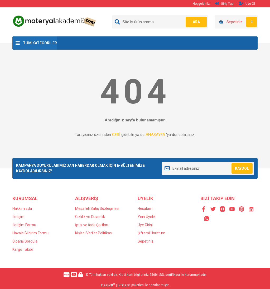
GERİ (116, 134)
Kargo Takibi (22, 249)
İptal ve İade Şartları (91, 225)
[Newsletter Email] (208, 168)
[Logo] (55, 21)
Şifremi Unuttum (151, 233)
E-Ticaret (124, 285)
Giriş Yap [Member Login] (224, 4)
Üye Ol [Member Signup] (247, 4)
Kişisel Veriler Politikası (94, 233)
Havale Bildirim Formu (30, 233)
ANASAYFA (155, 134)
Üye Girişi (145, 225)
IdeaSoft (108, 285)
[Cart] (236, 22)
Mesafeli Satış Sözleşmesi (97, 208)
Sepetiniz (145, 241)
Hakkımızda (22, 208)
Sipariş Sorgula (24, 241)
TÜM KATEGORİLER (40, 43)
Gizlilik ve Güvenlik (90, 217)
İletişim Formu (24, 225)
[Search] (160, 22)
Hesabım (145, 208)
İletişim (18, 217)
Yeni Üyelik (147, 217)
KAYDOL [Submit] (242, 168)
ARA (196, 22)
